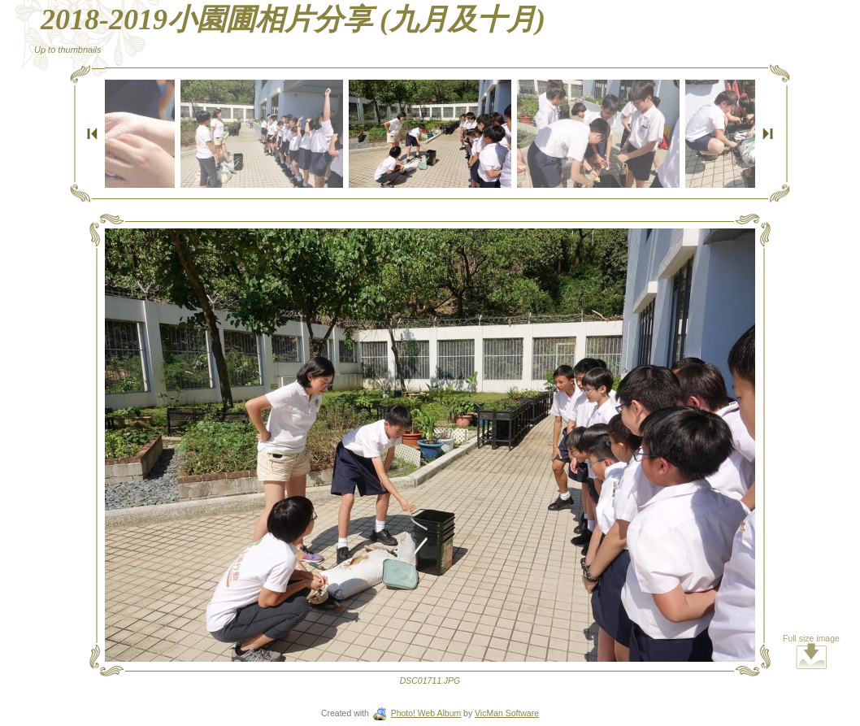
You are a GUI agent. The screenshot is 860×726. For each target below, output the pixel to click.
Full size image (811, 651)
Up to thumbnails (68, 49)
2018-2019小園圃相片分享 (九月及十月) (293, 19)
